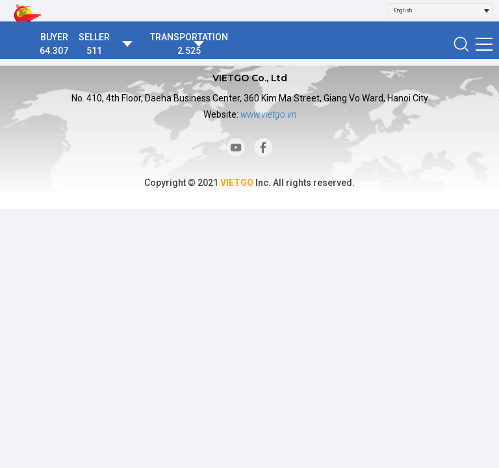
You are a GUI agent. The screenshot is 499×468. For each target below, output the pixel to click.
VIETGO (236, 182)
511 (94, 51)
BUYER (54, 37)
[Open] (487, 11)
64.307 (54, 51)
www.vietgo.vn (268, 114)
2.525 (189, 51)
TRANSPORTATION (189, 37)
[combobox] (441, 10)
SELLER (94, 37)
